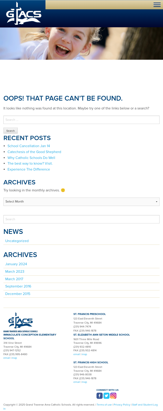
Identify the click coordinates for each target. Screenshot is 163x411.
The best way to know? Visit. (30, 163)
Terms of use (104, 404)
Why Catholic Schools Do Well (31, 158)
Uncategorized (17, 241)
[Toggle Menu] (157, 4)
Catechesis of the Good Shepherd (34, 152)
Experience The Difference (29, 169)
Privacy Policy (122, 404)
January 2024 (16, 264)
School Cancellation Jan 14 (29, 146)
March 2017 (14, 279)
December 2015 (17, 294)
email (6, 357)
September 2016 (18, 286)
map (14, 357)
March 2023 (14, 271)
